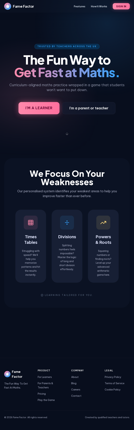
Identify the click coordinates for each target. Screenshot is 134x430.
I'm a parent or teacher (88, 108)
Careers (75, 389)
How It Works (99, 6)
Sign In (121, 6)
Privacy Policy (113, 377)
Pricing (42, 393)
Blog (73, 383)
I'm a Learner (39, 108)
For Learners (45, 377)
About (75, 377)
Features (79, 6)
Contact (76, 395)
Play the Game (46, 400)
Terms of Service (114, 383)
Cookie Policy (113, 389)
